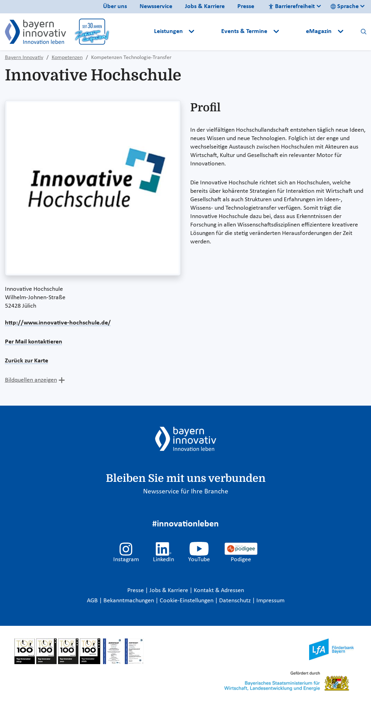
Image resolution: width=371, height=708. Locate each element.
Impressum (270, 600)
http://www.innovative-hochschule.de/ (58, 323)
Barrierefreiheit (291, 6)
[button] (208, 31)
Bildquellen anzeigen (31, 380)
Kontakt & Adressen (219, 590)
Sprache (345, 6)
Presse (245, 6)
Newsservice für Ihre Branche (185, 491)
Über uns (115, 6)
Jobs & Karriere (205, 6)
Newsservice (156, 6)
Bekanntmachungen (129, 600)
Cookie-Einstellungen (186, 600)
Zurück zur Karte (26, 361)
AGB (93, 600)
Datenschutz (235, 600)
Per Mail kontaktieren (33, 342)
